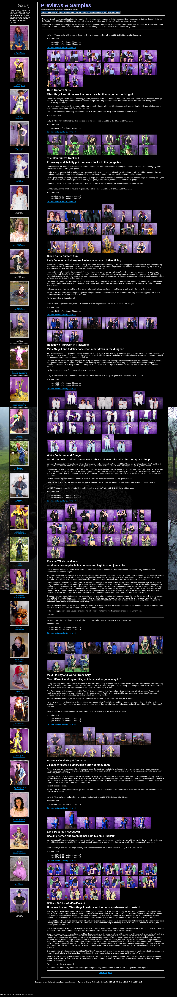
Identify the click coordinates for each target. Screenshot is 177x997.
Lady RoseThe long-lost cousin (19, 852)
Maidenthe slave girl (19, 436)
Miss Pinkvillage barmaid (19, 628)
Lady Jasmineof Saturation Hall (19, 53)
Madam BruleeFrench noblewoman (19, 532)
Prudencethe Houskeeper (19, 692)
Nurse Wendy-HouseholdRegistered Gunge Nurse (19, 372)
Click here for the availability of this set (61, 48)
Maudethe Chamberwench (19, 244)
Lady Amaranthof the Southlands (19, 596)
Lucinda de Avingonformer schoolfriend (19, 820)
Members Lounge (82, 12)
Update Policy (53, 12)
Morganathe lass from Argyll (19, 468)
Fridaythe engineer (19, 117)
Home (44, 12)
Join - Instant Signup (67, 12)
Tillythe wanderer (19, 884)
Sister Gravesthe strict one (19, 660)
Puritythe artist (19, 564)
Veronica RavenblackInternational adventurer (19, 404)
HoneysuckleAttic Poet (19, 149)
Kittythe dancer (19, 181)
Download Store (114, 12)
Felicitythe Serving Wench (19, 85)
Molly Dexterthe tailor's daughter (19, 756)
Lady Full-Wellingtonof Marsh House (19, 788)
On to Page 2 (105, 972)
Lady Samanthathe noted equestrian (19, 724)
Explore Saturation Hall (98, 12)
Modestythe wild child (19, 500)
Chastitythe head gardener (19, 308)
